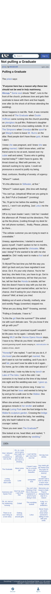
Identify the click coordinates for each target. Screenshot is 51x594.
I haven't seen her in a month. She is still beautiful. (31, 469)
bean (21, 390)
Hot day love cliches (43, 456)
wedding (36, 437)
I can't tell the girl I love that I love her (31, 456)
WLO (12, 337)
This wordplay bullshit (32, 503)
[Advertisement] (25, 26)
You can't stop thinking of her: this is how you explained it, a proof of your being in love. (31, 493)
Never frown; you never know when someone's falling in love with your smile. (43, 515)
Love (19, 481)
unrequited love (31, 481)
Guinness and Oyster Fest (7, 493)
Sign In (45, 56)
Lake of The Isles (10, 375)
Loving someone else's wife (7, 481)
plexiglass (10, 122)
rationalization (41, 344)
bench (39, 372)
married (13, 148)
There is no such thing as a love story (7, 515)
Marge (9, 133)
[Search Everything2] (26, 56)
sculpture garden (19, 413)
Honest (6, 353)
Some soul (17, 93)
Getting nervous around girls (19, 515)
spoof (41, 129)
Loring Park (15, 409)
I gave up (42, 382)
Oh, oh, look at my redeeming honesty (7, 503)
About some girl (19, 469)
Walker (36, 394)
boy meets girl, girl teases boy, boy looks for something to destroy (43, 469)
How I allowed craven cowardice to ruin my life (7, 456)
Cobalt (19, 503)
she (11, 145)
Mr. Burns (32, 133)
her (42, 387)
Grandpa (26, 129)
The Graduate (21, 115)
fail (7, 363)
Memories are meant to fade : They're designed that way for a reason (43, 493)
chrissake (33, 248)
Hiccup (5, 93)
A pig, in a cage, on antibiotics (43, 503)
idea (4, 67)
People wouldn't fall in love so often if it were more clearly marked (43, 480)
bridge (44, 413)
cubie (4, 155)
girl (14, 318)
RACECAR (14, 67)
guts (38, 136)
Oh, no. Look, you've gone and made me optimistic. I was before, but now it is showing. (19, 456)
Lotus (38, 206)
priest (9, 79)
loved (8, 356)
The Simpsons (9, 129)
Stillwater (26, 184)
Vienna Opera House (32, 337)
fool (40, 255)
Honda (24, 281)
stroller (29, 406)
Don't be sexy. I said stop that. (19, 493)
